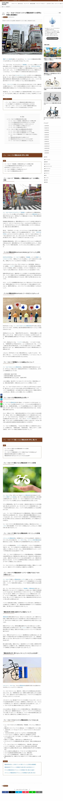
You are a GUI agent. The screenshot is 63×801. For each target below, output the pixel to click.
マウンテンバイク (48, 171)
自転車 (46, 165)
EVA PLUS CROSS (7, 257)
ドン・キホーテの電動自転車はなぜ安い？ (19, 127)
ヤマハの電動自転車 (26, 495)
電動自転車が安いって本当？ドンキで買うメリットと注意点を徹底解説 (20, 764)
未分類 (46, 188)
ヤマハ (16, 75)
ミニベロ (47, 183)
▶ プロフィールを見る (52, 38)
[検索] (60, 0)
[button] (5, 792)
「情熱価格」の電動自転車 (28, 588)
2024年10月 (47, 151)
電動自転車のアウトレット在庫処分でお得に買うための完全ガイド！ (19, 767)
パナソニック (22, 75)
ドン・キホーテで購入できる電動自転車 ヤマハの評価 (21, 131)
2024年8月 (47, 156)
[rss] (58, 0)
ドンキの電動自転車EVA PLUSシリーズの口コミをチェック (22, 124)
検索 (60, 12)
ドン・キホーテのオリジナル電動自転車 (22, 325)
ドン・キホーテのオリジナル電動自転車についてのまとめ (22, 140)
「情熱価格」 (25, 64)
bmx (46, 181)
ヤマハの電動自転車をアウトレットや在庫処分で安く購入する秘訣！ (19, 770)
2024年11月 (47, 148)
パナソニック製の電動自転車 (34, 540)
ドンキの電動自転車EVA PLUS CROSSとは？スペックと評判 (23, 122)
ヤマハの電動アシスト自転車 (9, 496)
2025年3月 (47, 138)
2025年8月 (47, 125)
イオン (4, 685)
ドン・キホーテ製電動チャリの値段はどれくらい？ (20, 125)
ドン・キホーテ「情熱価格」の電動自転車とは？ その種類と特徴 (23, 120)
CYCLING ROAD (5, 3)
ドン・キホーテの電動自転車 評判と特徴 (17, 119)
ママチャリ (47, 178)
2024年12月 (47, 146)
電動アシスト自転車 (7, 59)
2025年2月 (47, 141)
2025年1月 (47, 143)
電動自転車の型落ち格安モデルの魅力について (20, 137)
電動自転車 (34, 214)
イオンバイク (10, 84)
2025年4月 (47, 136)
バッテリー (12, 266)
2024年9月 (47, 153)
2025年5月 (47, 133)
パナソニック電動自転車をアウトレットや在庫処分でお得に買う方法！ (20, 772)
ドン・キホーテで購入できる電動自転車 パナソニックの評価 (22, 132)
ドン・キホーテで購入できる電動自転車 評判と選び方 (20, 129)
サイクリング (48, 173)
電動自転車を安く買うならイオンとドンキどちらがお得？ (22, 138)
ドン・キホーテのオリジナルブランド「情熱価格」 (14, 212)
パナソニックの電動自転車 (9, 538)
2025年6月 (47, 130)
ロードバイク (48, 163)
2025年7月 (47, 128)
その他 (46, 186)
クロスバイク (48, 168)
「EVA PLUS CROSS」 (36, 66)
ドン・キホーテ (28, 59)
